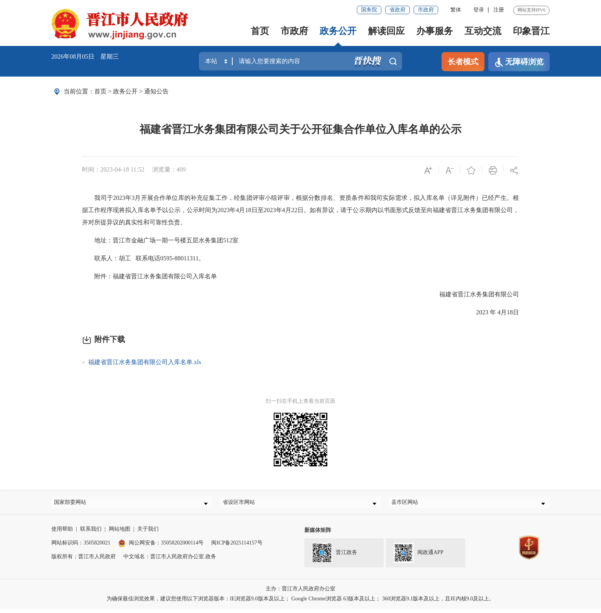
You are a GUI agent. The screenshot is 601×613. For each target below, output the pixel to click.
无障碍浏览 (519, 62)
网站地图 (119, 533)
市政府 (426, 10)
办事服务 (434, 31)
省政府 (397, 10)
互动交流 (483, 31)
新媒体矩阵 (317, 535)
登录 (478, 10)
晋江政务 (334, 557)
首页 (260, 31)
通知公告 (156, 91)
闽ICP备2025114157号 (236, 547)
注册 (498, 10)
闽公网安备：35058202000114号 (161, 547)
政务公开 (338, 31)
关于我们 (148, 533)
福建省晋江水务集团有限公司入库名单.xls (144, 362)
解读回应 (386, 31)
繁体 (455, 10)
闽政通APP (418, 557)
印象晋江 (531, 31)
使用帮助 (62, 533)
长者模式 (463, 61)
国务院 (369, 10)
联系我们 (91, 533)
